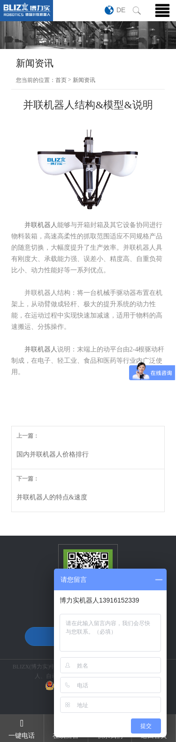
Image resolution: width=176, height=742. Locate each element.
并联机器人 (40, 224)
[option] (88, 35)
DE (120, 10)
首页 (61, 80)
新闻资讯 (84, 80)
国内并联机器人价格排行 (52, 454)
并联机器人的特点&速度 (51, 497)
